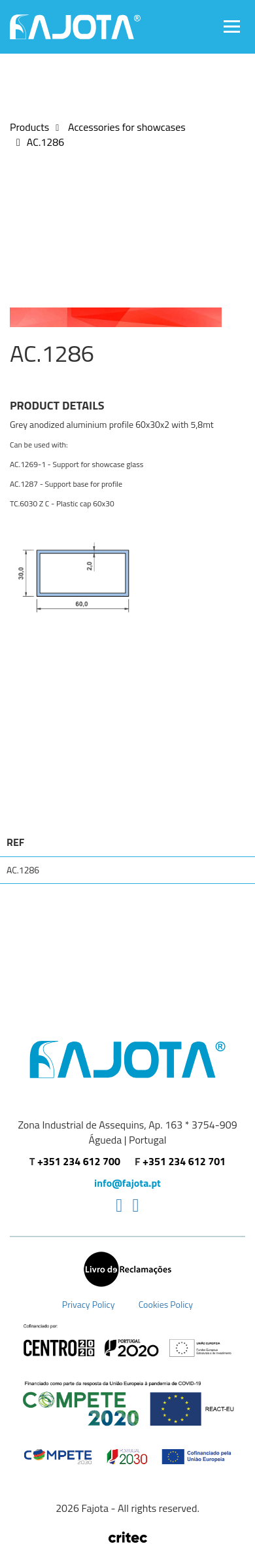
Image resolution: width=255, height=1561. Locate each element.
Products (29, 127)
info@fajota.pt (127, 1183)
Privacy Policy (88, 1304)
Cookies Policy (166, 1304)
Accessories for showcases (125, 127)
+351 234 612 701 (184, 1161)
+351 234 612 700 (78, 1161)
